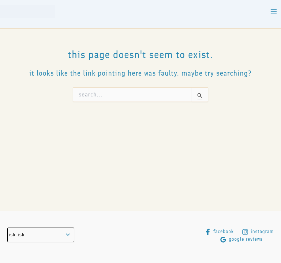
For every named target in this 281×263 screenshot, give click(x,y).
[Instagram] (258, 232)
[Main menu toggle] (274, 11)
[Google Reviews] (241, 239)
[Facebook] (219, 232)
